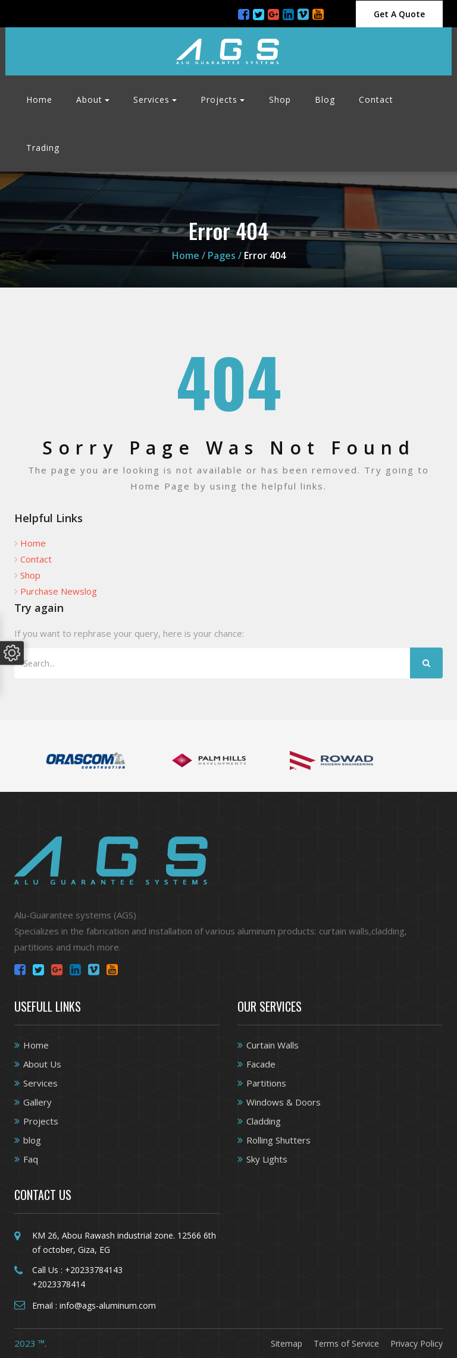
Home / (190, 255)
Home (39, 99)
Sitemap (286, 1343)
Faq (30, 1159)
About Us (42, 1064)
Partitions (266, 1083)
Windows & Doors (283, 1102)
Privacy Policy (416, 1343)
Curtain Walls (272, 1045)
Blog (325, 99)
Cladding (263, 1121)
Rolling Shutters (278, 1140)
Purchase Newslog (58, 591)
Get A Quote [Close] (399, 14)
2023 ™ (29, 1343)
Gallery (37, 1102)
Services (151, 99)
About (89, 99)
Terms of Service (346, 1343)
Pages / (225, 255)
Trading (43, 147)
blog (32, 1140)
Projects (219, 99)
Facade (261, 1064)
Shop (280, 99)
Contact (376, 99)
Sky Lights (266, 1159)
